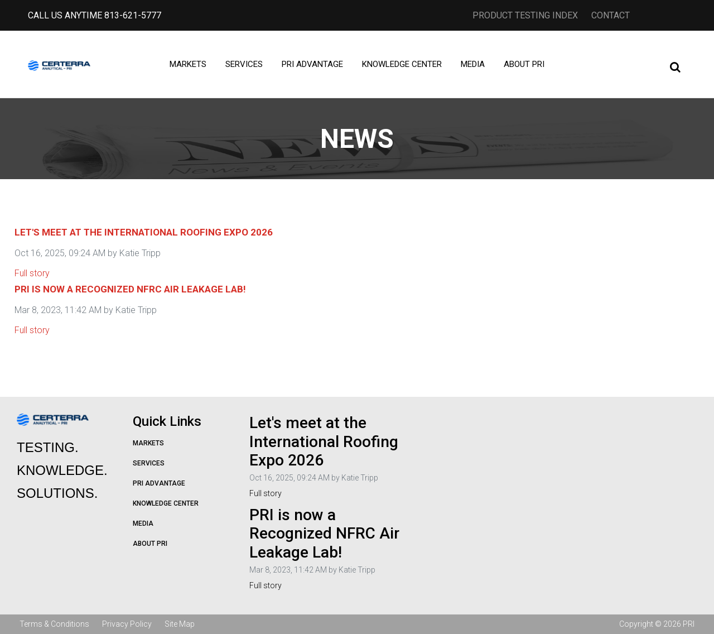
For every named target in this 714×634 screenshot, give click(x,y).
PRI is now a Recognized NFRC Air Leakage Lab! (130, 289)
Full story (32, 273)
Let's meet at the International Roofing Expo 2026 (144, 232)
